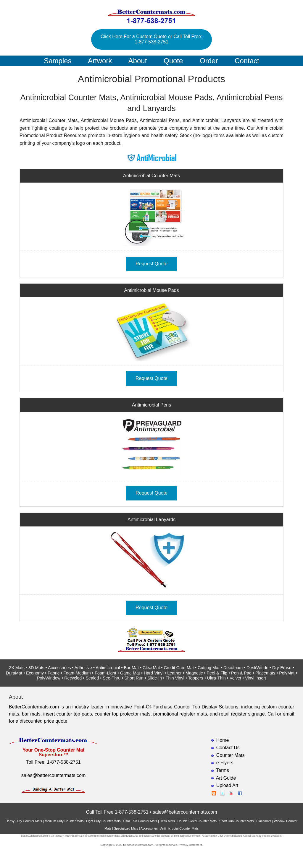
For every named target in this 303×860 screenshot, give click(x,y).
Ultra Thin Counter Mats (140, 821)
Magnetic (194, 673)
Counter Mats (230, 755)
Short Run (134, 678)
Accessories (59, 667)
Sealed (92, 678)
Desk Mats (167, 821)
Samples (57, 61)
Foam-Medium (77, 673)
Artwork (100, 61)
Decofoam (233, 667)
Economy (35, 673)
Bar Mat (131, 667)
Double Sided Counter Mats (197, 821)
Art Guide (226, 778)
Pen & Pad (241, 673)
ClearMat (151, 667)
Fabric (53, 673)
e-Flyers (224, 762)
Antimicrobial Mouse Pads (151, 290)
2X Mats (17, 667)
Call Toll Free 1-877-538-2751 (117, 812)
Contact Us (228, 747)
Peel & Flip (217, 673)
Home (222, 740)
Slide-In (154, 678)
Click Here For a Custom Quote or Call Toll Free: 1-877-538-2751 (151, 39)
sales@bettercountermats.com (53, 775)
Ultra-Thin (216, 678)
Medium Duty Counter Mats (64, 821)
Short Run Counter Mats (236, 821)
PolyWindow (48, 678)
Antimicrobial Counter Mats (151, 175)
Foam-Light (105, 673)
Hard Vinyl (153, 673)
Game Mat (130, 673)
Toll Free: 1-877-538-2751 (53, 762)
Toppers (195, 678)
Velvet (235, 678)
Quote (173, 61)
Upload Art (227, 785)
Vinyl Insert (255, 678)
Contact (247, 61)
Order (209, 61)
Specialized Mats (126, 828)
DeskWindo (257, 667)
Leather (174, 673)
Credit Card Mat (179, 667)
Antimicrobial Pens (151, 404)
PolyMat (286, 673)
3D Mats (36, 667)
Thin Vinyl (175, 678)
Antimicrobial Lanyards (151, 519)
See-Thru (111, 678)
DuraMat (14, 673)
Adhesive (83, 667)
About (137, 61)
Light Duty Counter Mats (103, 821)
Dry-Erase (281, 667)
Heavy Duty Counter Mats (24, 821)
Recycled (73, 678)
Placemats (265, 673)
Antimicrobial (108, 667)
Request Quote (151, 263)
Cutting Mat (209, 667)
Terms (222, 770)
